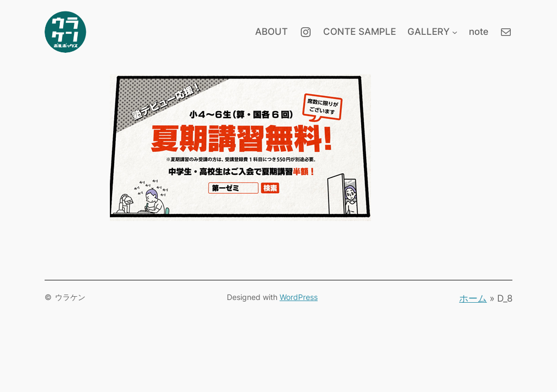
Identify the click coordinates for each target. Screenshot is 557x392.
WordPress (299, 297)
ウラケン (70, 297)
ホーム (473, 298)
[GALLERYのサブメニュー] (454, 31)
